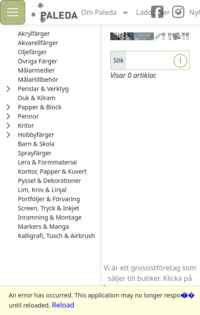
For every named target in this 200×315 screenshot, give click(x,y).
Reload (63, 305)
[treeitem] (56, 33)
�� (188, 295)
